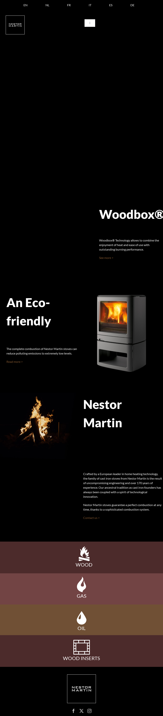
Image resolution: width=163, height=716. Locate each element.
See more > (106, 257)
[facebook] (73, 711)
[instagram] (89, 711)
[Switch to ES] (110, 5)
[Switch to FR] (69, 5)
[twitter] (81, 711)
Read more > (14, 361)
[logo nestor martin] (15, 17)
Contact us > (91, 517)
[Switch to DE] (132, 5)
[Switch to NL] (47, 5)
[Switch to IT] (90, 5)
